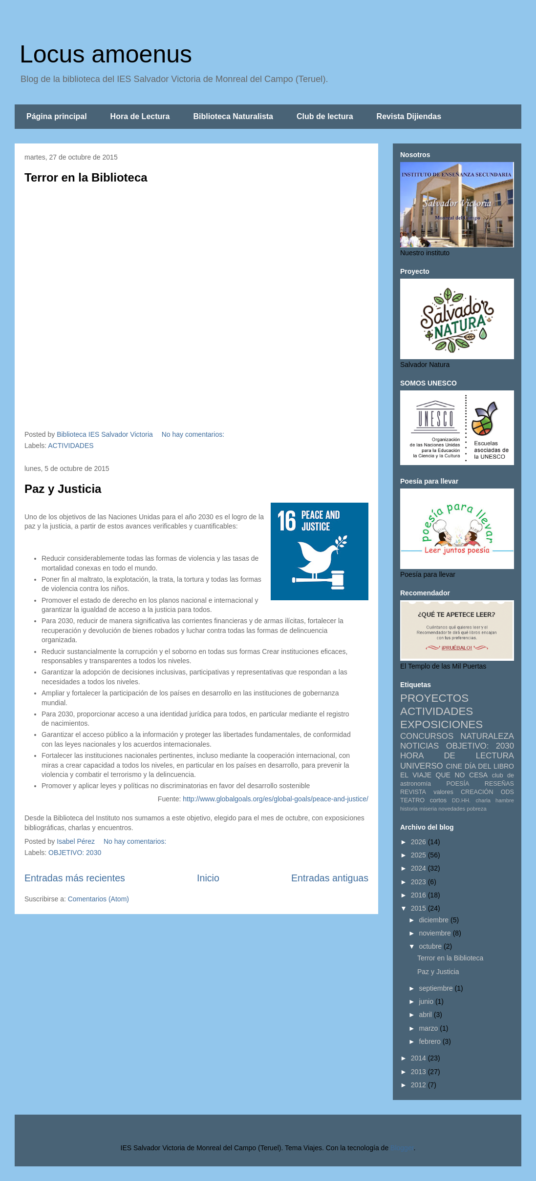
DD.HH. (461, 800)
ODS (507, 792)
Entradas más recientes (74, 878)
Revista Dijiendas (409, 116)
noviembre (435, 933)
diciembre (434, 920)
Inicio (208, 878)
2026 (419, 842)
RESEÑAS (499, 783)
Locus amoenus (106, 54)
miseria (428, 809)
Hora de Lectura (140, 116)
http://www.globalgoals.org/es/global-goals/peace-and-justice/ (275, 799)
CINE (454, 766)
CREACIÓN (477, 792)
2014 (419, 1058)
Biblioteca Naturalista (233, 116)
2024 (419, 868)
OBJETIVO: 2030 (74, 852)
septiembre (436, 988)
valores (443, 792)
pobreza (476, 809)
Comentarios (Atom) (98, 899)
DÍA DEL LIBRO (489, 766)
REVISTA (413, 792)
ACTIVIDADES (70, 445)
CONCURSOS (426, 736)
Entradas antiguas (329, 878)
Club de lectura (325, 116)
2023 (419, 882)
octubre (431, 946)
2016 (419, 895)
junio (427, 1001)
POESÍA (457, 783)
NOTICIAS (419, 746)
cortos (438, 800)
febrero (430, 1041)
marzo (429, 1028)
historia (409, 809)
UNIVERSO (421, 766)
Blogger (401, 1148)
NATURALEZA (487, 736)
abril (426, 1014)
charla (482, 800)
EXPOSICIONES (441, 724)
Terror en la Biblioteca (86, 177)
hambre (504, 800)
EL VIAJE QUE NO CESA (444, 775)
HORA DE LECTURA (457, 755)
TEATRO (412, 800)
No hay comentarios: (194, 434)
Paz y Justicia (62, 488)
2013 (419, 1072)
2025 (419, 855)
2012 (419, 1085)
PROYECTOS (434, 698)
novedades (451, 809)
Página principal (56, 116)
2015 (419, 908)
